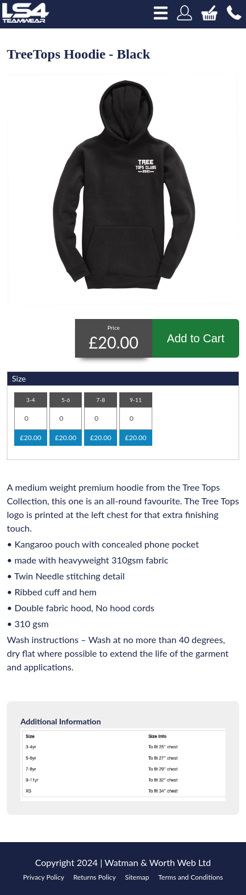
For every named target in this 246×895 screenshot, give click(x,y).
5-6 (65, 399)
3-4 (30, 399)
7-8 (101, 399)
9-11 (135, 399)
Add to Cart (195, 338)
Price (113, 327)
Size (19, 378)
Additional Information (60, 721)
